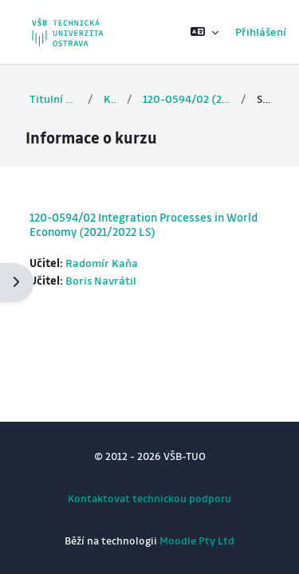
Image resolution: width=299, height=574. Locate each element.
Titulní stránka (53, 98)
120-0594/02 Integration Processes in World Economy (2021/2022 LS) (144, 224)
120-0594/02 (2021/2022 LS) (187, 98)
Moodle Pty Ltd (196, 540)
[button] (204, 32)
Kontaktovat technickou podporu (149, 498)
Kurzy (110, 98)
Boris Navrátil (100, 280)
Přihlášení (260, 31)
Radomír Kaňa (101, 262)
